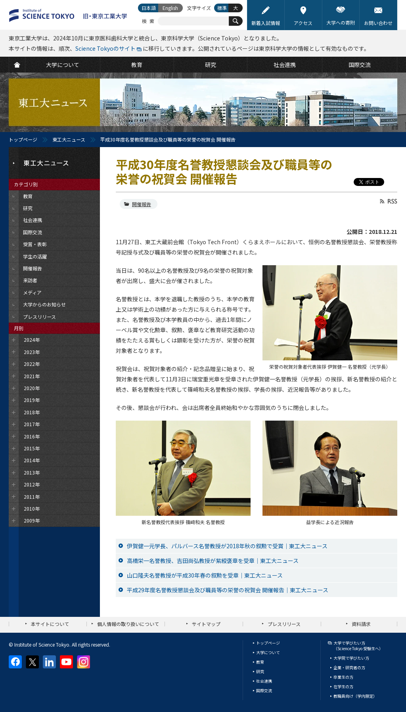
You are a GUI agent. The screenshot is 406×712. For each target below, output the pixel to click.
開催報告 (141, 204)
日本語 (149, 7)
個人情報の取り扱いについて (128, 623)
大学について (268, 652)
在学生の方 (343, 686)
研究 (260, 671)
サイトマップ (206, 623)
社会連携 (264, 681)
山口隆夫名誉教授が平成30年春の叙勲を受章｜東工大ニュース (205, 575)
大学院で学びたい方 (351, 658)
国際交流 (264, 690)
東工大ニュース (68, 139)
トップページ (23, 139)
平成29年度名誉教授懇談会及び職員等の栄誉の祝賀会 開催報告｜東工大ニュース (227, 590)
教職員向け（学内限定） (355, 696)
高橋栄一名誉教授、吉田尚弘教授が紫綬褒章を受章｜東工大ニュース (213, 561)
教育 (260, 662)
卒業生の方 (343, 677)
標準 (222, 7)
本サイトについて (50, 623)
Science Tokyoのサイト (105, 48)
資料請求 (361, 623)
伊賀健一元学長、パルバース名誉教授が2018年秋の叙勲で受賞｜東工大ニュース (227, 546)
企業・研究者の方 (349, 667)
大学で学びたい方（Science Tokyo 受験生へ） (358, 645)
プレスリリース (284, 623)
